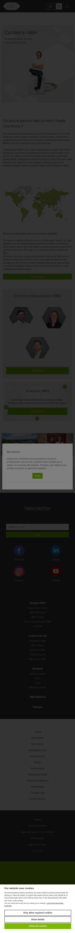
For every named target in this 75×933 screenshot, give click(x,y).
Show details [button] (38, 919)
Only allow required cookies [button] (37, 913)
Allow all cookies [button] (38, 926)
